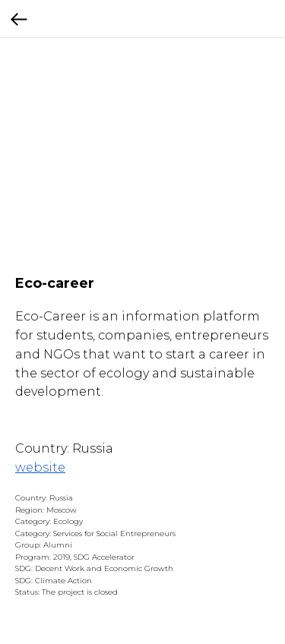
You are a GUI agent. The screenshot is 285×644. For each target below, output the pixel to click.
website (40, 467)
